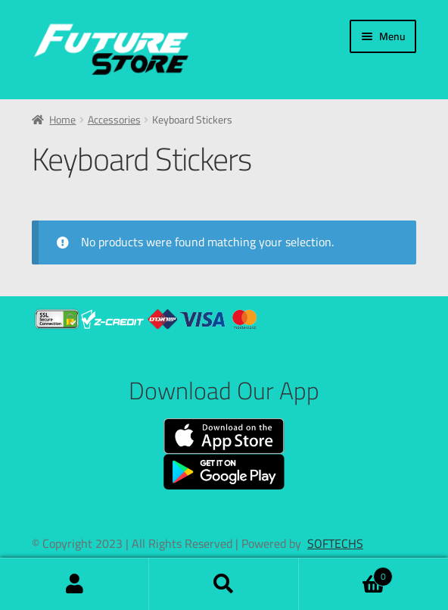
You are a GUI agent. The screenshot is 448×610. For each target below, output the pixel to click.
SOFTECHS (335, 543)
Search (223, 584)
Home (62, 120)
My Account (74, 584)
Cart (346, 572)
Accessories (114, 120)
